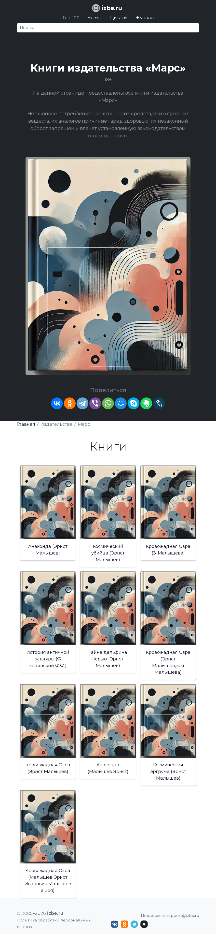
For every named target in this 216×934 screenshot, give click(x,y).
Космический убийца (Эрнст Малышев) (108, 553)
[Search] (108, 27)
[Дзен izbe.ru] (144, 924)
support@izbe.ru (182, 915)
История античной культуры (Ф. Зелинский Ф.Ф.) (48, 659)
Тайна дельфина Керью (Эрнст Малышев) (108, 659)
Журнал (144, 17)
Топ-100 (71, 17)
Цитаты (118, 17)
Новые (94, 17)
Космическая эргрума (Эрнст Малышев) (168, 771)
